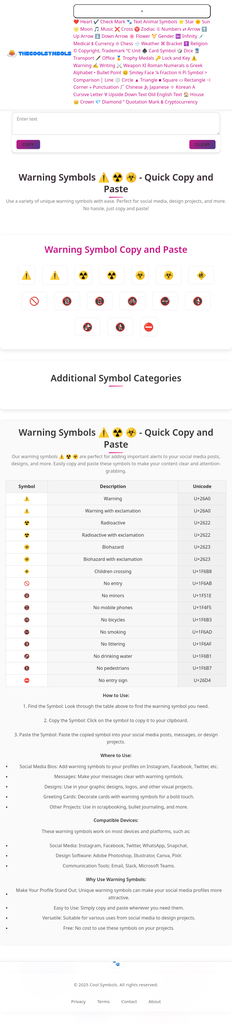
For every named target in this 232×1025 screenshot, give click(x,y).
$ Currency (102, 43)
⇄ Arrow (191, 29)
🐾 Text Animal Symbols (152, 21)
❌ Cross (123, 29)
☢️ (112, 274)
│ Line (107, 80)
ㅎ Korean (180, 87)
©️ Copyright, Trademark (99, 50)
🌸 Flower (139, 36)
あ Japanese (156, 87)
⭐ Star (186, 21)
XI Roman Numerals (163, 65)
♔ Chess (124, 43)
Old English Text (165, 94)
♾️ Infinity (186, 36)
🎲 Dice (185, 50)
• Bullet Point (107, 72)
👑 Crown (83, 102)
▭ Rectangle (192, 80)
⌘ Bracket (172, 43)
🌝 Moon (83, 29)
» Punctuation (104, 87)
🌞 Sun (202, 21)
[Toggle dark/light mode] (220, 55)
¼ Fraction (166, 72)
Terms (103, 1001)
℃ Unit (133, 50)
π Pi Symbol (190, 72)
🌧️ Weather (146, 43)
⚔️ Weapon (129, 65)
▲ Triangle (146, 80)
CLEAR (202, 144)
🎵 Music (103, 29)
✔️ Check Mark (109, 21)
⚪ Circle (124, 80)
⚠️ (55, 274)
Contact (129, 1001)
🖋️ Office (105, 58)
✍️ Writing (104, 65)
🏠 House (193, 94)
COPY (28, 144)
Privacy (78, 1001)
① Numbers (168, 29)
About (155, 1001)
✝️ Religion (196, 43)
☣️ (168, 274)
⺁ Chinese (131, 87)
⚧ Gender (162, 36)
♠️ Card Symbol (159, 50)
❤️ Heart (82, 21)
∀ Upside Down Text (125, 94)
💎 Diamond (108, 102)
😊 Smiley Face (138, 72)
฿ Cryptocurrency (179, 102)
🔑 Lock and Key (172, 58)
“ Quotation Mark (141, 102)
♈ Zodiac (144, 29)
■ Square (168, 80)
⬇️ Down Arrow (111, 36)
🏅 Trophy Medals (135, 58)
